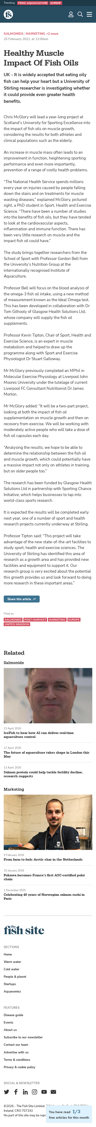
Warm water (12, 962)
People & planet (15, 976)
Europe (74, 619)
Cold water (11, 969)
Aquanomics (12, 991)
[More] (89, 14)
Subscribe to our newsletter (23, 1037)
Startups (10, 984)
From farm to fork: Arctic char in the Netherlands (43, 860)
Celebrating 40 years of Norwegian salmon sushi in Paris (44, 897)
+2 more (52, 34)
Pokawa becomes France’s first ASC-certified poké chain (44, 877)
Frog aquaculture (33, 3)
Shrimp (55, 3)
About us (10, 1030)
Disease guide (13, 1015)
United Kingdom (17, 624)
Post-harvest (35, 619)
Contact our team (16, 1045)
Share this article (21, 599)
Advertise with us (16, 1052)
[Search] (80, 14)
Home (8, 954)
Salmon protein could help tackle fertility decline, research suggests (43, 774)
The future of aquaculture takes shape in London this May (46, 755)
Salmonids (13, 34)
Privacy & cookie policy (19, 1067)
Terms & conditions (17, 1060)
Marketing (35, 34)
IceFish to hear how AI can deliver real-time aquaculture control (39, 735)
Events (8, 1022)
